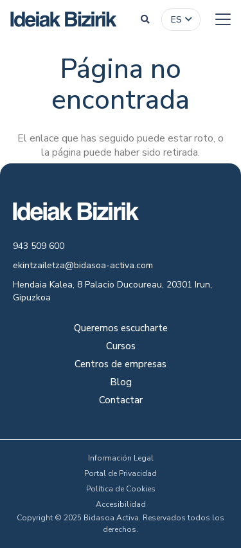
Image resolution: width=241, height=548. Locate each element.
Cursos (121, 347)
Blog (121, 383)
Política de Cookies (121, 489)
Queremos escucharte (121, 329)
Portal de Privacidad (120, 473)
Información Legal (121, 458)
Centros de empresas (120, 365)
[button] (145, 19)
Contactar (121, 401)
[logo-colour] (63, 19)
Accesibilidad (121, 504)
